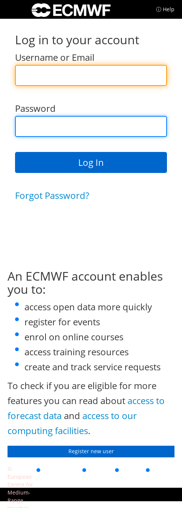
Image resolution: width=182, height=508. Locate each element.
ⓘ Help (165, 9)
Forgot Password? (52, 195)
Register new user (91, 451)
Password (35, 108)
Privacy (100, 468)
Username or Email (54, 57)
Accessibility (61, 468)
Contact (164, 468)
